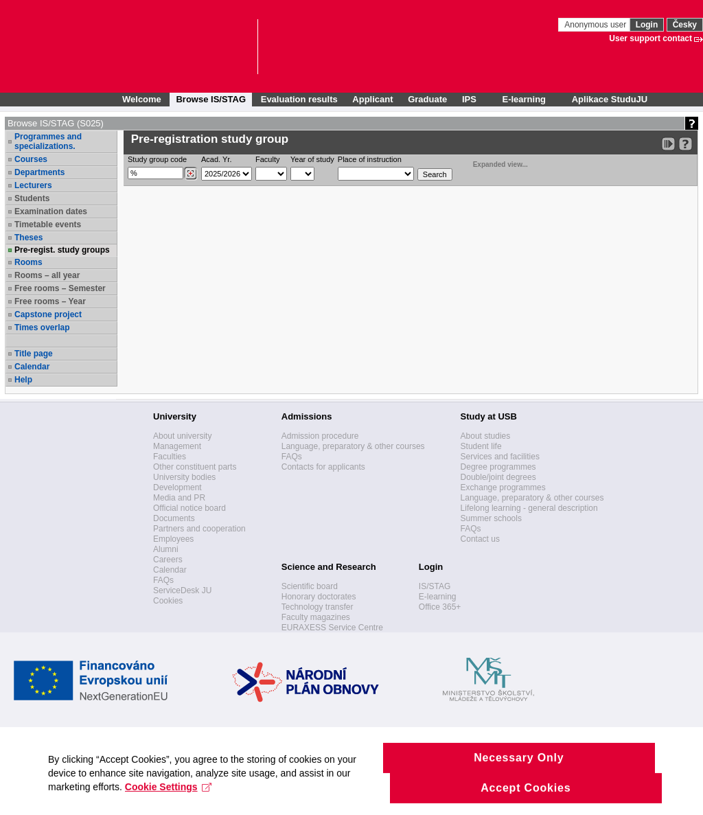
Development (177, 487)
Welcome (141, 99)
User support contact (650, 38)
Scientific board (309, 586)
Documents (174, 518)
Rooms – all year (47, 275)
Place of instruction (370, 159)
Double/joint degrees (498, 477)
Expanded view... (493, 163)
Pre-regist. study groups (62, 250)
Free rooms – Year (50, 301)
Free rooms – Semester (60, 288)
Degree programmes (498, 467)
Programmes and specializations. (48, 141)
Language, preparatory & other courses (353, 446)
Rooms (28, 262)
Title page (33, 353)
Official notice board (189, 508)
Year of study (312, 159)
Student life (481, 446)
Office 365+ (440, 607)
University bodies (184, 477)
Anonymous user (596, 25)
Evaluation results (299, 99)
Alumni (165, 549)
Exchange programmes (503, 487)
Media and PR (179, 498)
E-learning (438, 596)
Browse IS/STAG (211, 99)
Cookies (168, 601)
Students (31, 198)
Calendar (31, 366)
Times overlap (41, 327)
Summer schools (491, 518)
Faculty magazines (315, 617)
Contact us (480, 539)
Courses (30, 159)
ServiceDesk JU (182, 590)
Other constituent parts (194, 467)
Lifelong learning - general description (529, 508)
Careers (168, 559)
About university (182, 436)
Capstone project (48, 314)
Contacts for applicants (323, 467)
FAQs (163, 580)
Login (647, 25)
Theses (28, 237)
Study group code (157, 159)
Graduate (427, 99)
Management (177, 446)
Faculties (169, 456)
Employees (173, 539)
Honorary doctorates (318, 596)
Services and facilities (500, 456)
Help (23, 379)
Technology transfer (317, 607)
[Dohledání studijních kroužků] (190, 174)
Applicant (372, 99)
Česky (685, 25)
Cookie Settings (168, 796)
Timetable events (47, 224)
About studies (486, 436)
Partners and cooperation (199, 528)
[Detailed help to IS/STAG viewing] (685, 144)
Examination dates (50, 211)
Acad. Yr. (216, 159)
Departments (39, 172)
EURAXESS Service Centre (332, 627)
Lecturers (33, 185)
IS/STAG (434, 586)
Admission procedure (320, 436)
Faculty (267, 159)
